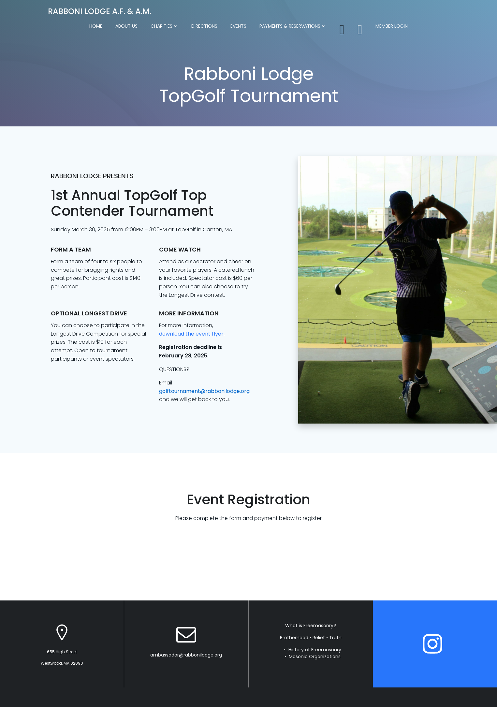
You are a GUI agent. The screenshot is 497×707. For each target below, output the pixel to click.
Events (238, 26)
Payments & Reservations (292, 26)
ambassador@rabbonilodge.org (186, 655)
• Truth (334, 637)
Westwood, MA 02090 (62, 663)
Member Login (391, 26)
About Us (126, 26)
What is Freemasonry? (310, 625)
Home (95, 26)
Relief (319, 637)
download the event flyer (191, 334)
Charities (164, 26)
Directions (204, 26)
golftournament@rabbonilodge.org (204, 391)
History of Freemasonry (314, 649)
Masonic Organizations (315, 656)
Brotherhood (294, 637)
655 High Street (62, 652)
